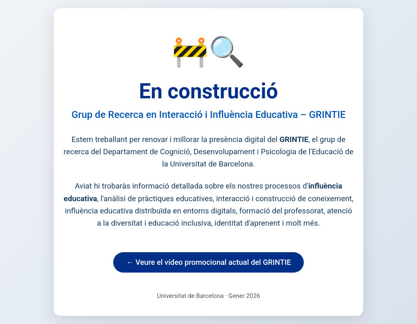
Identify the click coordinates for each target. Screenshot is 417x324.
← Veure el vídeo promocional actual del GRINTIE (208, 262)
